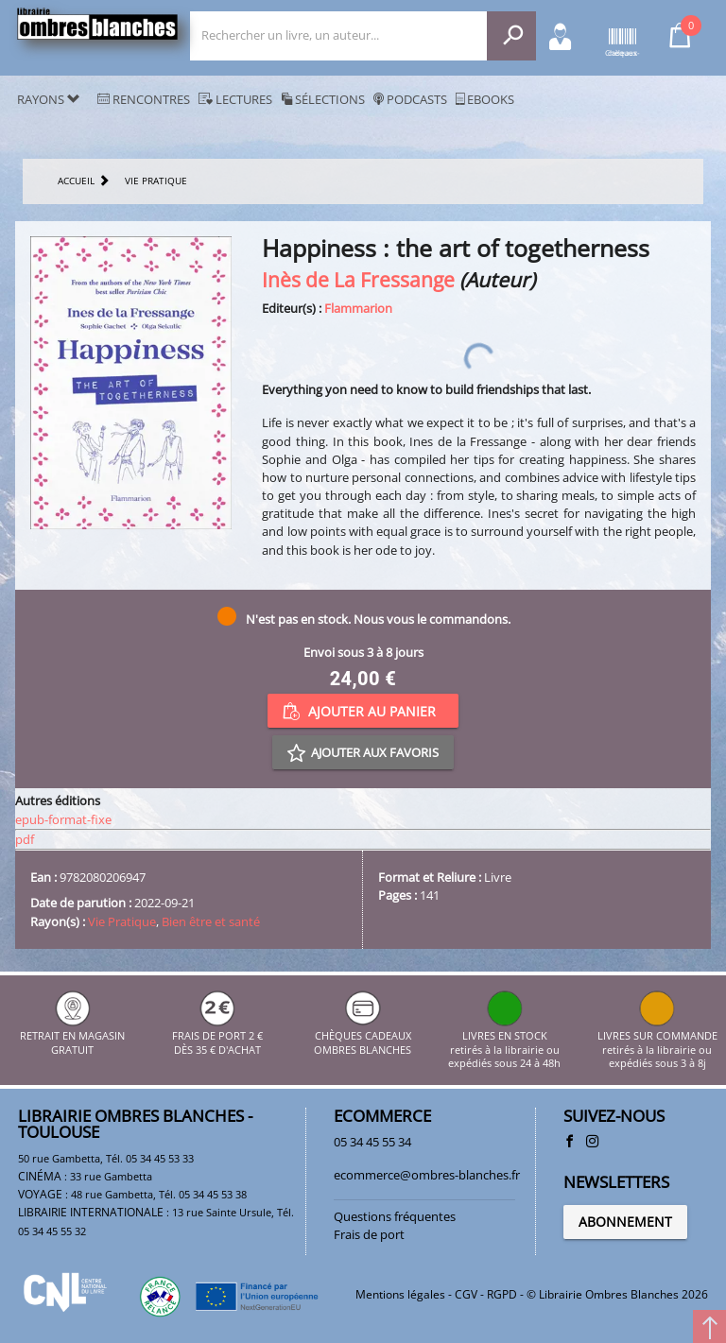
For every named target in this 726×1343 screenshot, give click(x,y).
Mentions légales (400, 1294)
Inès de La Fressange (358, 279)
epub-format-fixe (63, 819)
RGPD (502, 1294)
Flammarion (358, 308)
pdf (24, 839)
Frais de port (369, 1234)
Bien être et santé (211, 921)
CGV (466, 1294)
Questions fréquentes (395, 1216)
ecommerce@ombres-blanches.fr (427, 1174)
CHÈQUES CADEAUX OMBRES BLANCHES (362, 1036)
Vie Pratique (122, 921)
